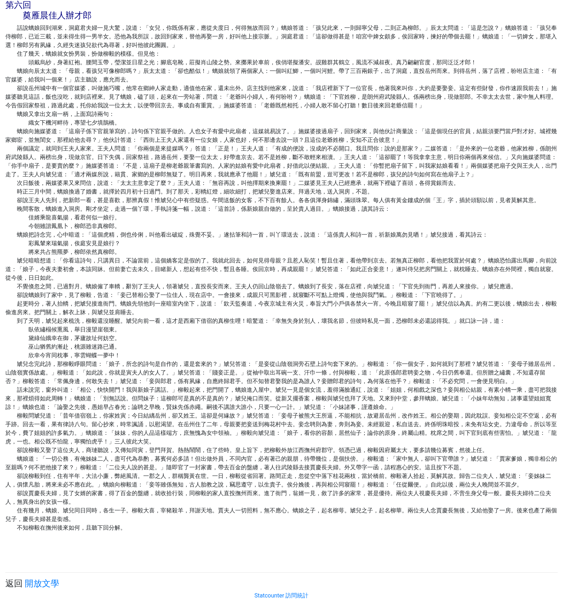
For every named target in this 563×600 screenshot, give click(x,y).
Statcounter (269, 595)
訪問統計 (296, 595)
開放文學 (42, 583)
